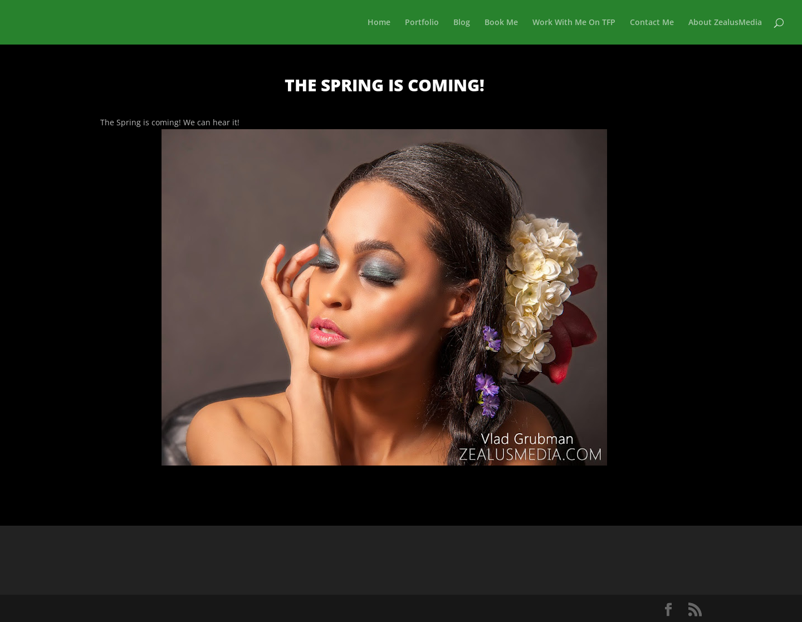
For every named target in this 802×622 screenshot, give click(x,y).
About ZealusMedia (725, 22)
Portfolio (422, 22)
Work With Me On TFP (573, 22)
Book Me (501, 22)
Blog (461, 22)
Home (379, 22)
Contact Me (652, 22)
